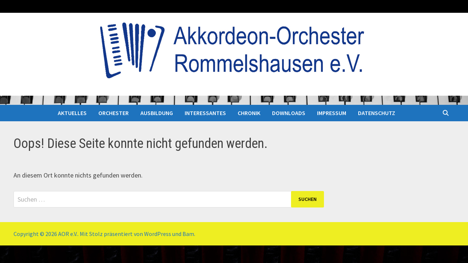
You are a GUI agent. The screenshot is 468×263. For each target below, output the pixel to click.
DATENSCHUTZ (376, 113)
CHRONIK (249, 113)
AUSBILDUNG (156, 113)
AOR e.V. (68, 233)
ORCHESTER (113, 113)
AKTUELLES (72, 113)
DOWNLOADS (288, 113)
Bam (188, 233)
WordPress (157, 233)
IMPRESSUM (331, 113)
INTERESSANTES (205, 113)
